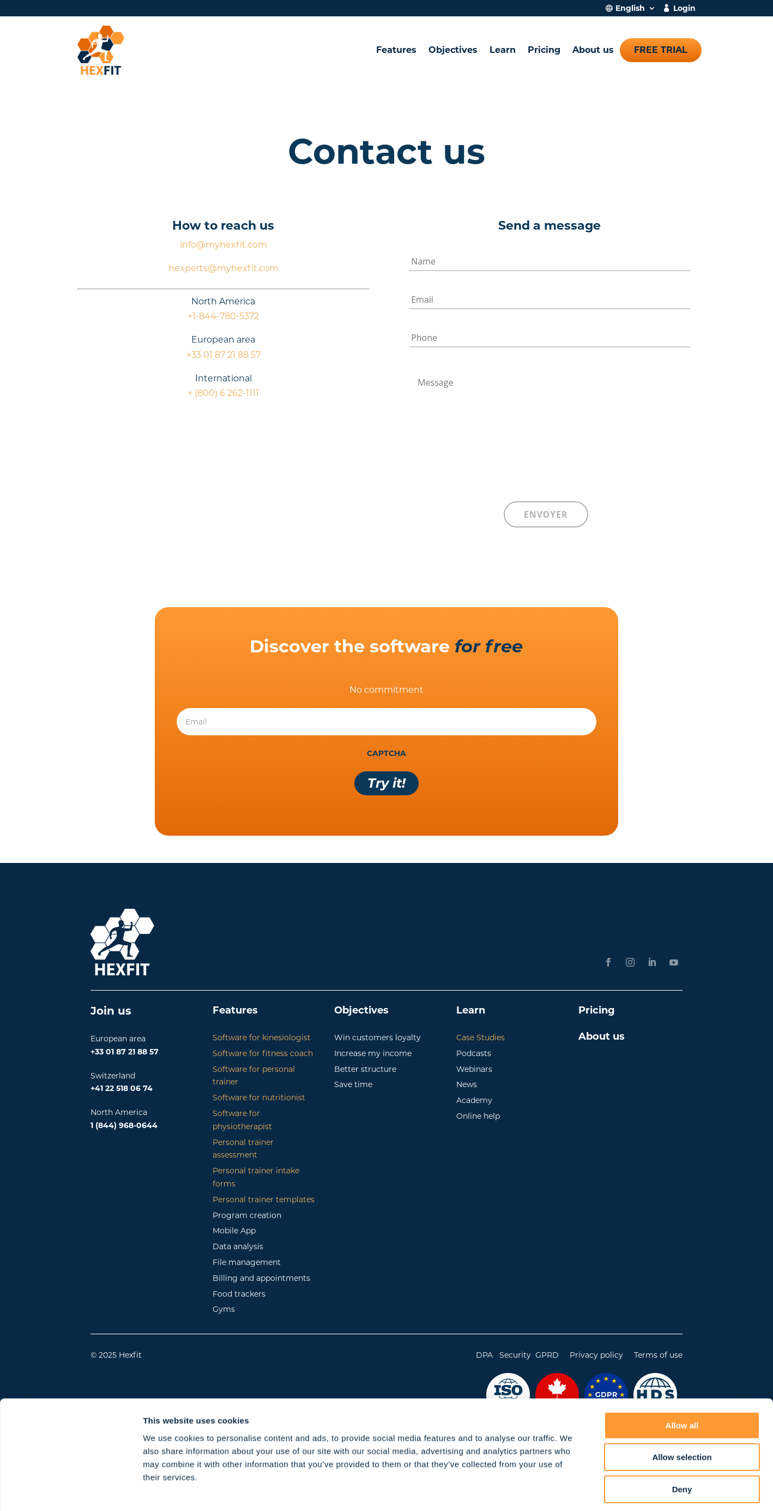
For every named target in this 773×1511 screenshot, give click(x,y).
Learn (503, 50)
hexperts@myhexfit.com (223, 268)
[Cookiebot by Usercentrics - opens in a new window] (70, 1490)
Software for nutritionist (259, 1095)
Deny (682, 1441)
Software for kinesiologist (262, 1035)
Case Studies (480, 1035)
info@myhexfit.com (223, 244)
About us (593, 50)
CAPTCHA (386, 751)
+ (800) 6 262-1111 (223, 393)
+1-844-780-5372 (223, 316)
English (630, 8)
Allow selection (681, 1409)
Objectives (453, 50)
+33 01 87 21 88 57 (223, 355)
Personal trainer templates (264, 1197)
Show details (572, 1489)
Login (684, 8)
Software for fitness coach (263, 1051)
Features (396, 50)
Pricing (544, 50)
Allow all (682, 1377)
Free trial (660, 50)
